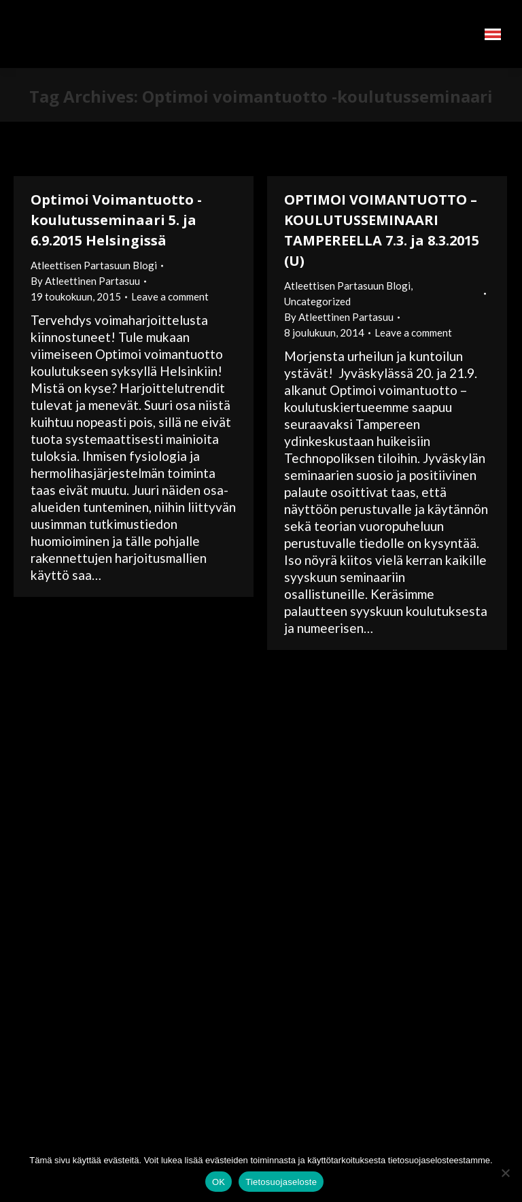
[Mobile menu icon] (493, 34)
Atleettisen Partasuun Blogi (94, 265)
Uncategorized (317, 301)
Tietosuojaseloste (281, 1182)
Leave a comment (170, 296)
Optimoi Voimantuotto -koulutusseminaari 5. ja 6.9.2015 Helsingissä (116, 220)
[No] (505, 1173)
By (85, 281)
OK (218, 1182)
